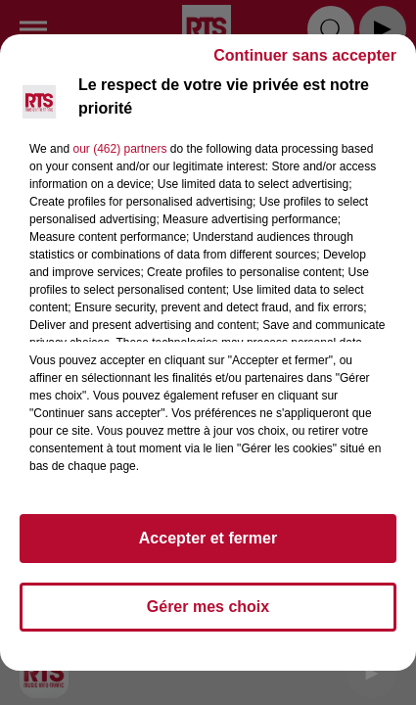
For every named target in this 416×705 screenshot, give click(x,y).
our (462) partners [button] (119, 149)
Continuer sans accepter (304, 55)
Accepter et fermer (208, 538)
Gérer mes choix (208, 606)
